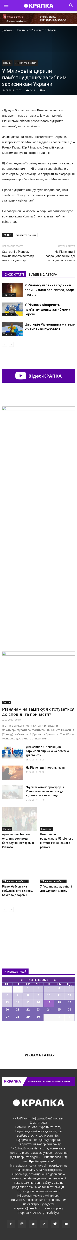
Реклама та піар (40, 1055)
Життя (6, 702)
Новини (7, 62)
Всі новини (15, 931)
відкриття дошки (26, 234)
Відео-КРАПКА (38, 376)
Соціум (7, 829)
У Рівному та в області (25, 62)
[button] (71, 5)
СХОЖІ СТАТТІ (14, 274)
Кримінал (46, 829)
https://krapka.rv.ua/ (41, 1161)
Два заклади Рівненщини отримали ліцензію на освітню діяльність (47, 751)
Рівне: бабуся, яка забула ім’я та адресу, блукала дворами (17, 891)
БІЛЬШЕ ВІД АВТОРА (43, 274)
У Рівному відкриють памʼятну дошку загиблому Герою (47, 309)
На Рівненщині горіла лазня (45, 767)
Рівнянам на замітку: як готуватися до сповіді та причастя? (38, 712)
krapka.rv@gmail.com (28, 1208)
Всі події (38, 1035)
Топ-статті (8, 295)
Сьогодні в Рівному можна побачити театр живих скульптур (18, 256)
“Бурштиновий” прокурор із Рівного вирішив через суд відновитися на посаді (45, 791)
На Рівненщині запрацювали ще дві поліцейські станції (60, 256)
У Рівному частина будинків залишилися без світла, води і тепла (49, 290)
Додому (7, 30)
